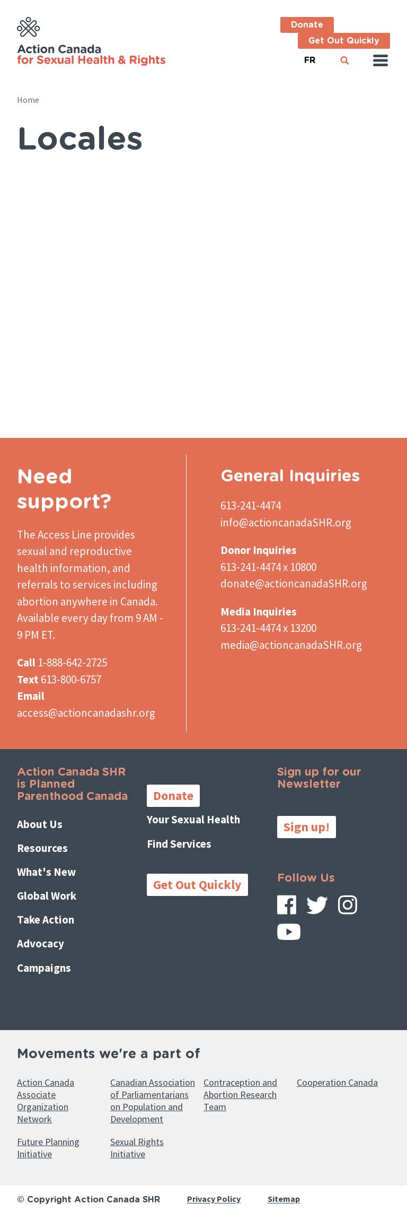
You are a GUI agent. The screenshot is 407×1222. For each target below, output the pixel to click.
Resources (42, 848)
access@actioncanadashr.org (86, 713)
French (309, 56)
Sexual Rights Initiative (137, 1148)
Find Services (179, 844)
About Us (40, 824)
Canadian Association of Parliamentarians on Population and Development (152, 1100)
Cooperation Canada (337, 1082)
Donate (307, 25)
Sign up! (307, 827)
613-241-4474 (250, 505)
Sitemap (284, 1199)
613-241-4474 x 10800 (268, 567)
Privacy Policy (214, 1199)
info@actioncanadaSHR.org (285, 522)
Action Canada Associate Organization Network (45, 1100)
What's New (46, 872)
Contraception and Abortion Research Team (240, 1094)
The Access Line (54, 535)
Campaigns (44, 968)
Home (28, 99)
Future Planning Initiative (48, 1148)
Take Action (45, 919)
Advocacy (40, 943)
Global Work (46, 896)
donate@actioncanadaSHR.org (293, 583)
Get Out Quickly (343, 41)
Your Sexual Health (193, 819)
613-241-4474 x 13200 (268, 628)
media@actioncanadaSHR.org (291, 645)
